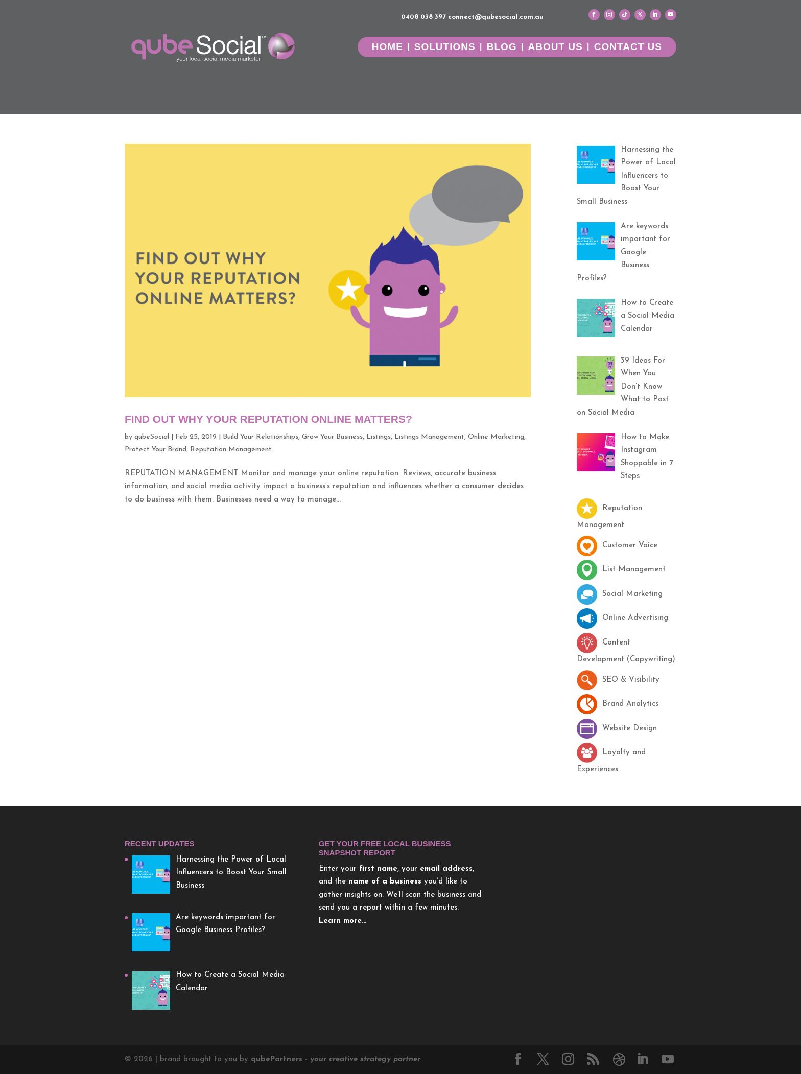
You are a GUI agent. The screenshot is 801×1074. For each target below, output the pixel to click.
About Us (555, 47)
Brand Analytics (617, 704)
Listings (378, 437)
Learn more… (342, 921)
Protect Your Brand (155, 450)
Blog (502, 47)
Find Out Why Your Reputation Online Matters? (268, 419)
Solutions (445, 47)
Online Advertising (622, 618)
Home (387, 47)
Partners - (335, 1059)
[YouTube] (668, 1060)
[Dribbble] (619, 1060)
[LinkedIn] (643, 1060)
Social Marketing (620, 594)
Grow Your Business (332, 437)
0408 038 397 (423, 17)
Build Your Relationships (260, 437)
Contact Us (628, 47)
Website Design (617, 728)
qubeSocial (151, 437)
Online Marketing (496, 437)
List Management (621, 570)
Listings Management (429, 437)
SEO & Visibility (618, 680)
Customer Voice (617, 546)
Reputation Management (231, 450)
